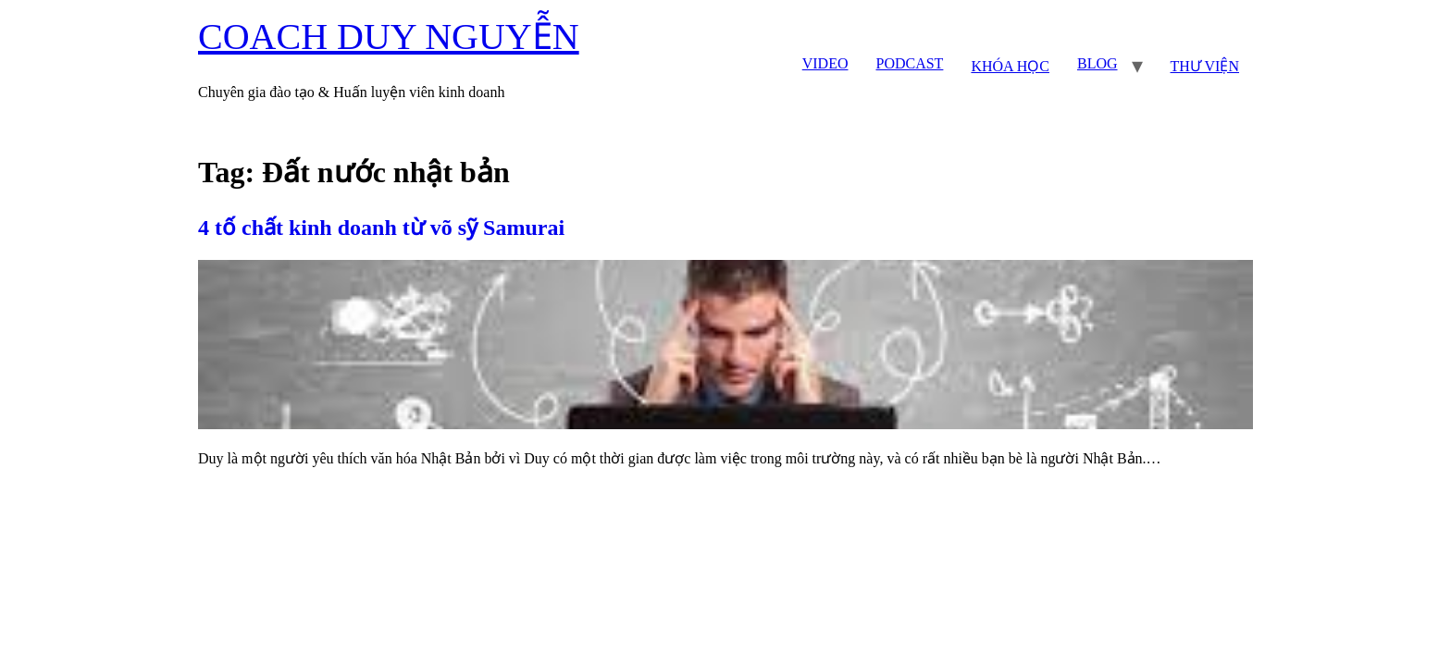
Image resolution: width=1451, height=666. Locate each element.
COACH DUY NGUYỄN (388, 36)
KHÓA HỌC (1010, 66)
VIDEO (825, 63)
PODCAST (909, 63)
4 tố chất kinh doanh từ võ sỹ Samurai (381, 228)
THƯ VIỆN (1205, 66)
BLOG (1097, 63)
